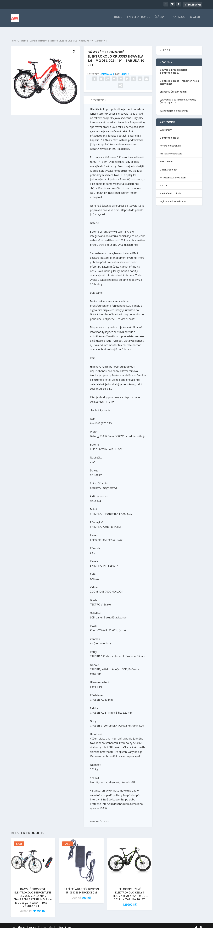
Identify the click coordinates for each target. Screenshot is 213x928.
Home (118, 19)
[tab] (118, 97)
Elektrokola (23, 37)
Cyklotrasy (166, 126)
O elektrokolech (168, 166)
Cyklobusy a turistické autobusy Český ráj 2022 (178, 98)
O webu (195, 19)
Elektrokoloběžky (169, 134)
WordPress (65, 924)
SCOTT (163, 182)
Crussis (125, 71)
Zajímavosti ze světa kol (173, 198)
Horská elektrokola (170, 142)
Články (160, 19)
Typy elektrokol (138, 19)
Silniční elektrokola (170, 190)
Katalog (179, 19)
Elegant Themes (27, 924)
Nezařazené (166, 158)
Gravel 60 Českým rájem (173, 88)
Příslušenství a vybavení (173, 174)
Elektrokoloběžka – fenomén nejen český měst (179, 79)
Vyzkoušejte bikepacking (174, 107)
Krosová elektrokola (171, 150)
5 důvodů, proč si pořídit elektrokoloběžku (173, 68)
